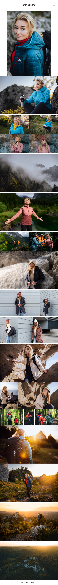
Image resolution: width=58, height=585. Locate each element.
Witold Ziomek (29, 5)
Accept (32, 582)
